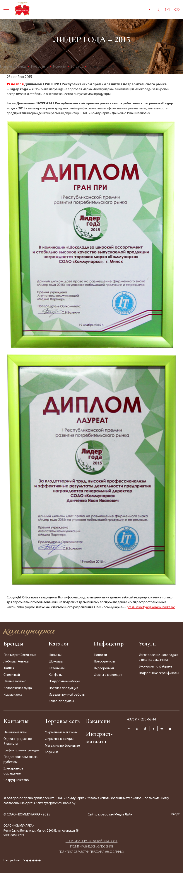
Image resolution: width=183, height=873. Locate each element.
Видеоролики (104, 668)
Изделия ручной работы (67, 694)
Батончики (57, 668)
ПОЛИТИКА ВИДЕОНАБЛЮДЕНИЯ (91, 846)
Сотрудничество (16, 780)
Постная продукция (63, 688)
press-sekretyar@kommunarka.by (151, 607)
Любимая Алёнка (16, 661)
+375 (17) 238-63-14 (141, 719)
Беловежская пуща (17, 688)
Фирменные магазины (61, 732)
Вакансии (98, 721)
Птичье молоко (14, 681)
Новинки (55, 655)
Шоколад (56, 661)
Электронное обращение (13, 771)
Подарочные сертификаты (159, 673)
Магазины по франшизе (62, 745)
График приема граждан (21, 750)
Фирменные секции (59, 739)
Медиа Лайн (123, 814)
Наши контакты (15, 732)
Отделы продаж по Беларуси (17, 741)
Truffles (8, 668)
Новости (100, 655)
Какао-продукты (61, 701)
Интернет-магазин (99, 737)
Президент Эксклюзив (19, 655)
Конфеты (55, 675)
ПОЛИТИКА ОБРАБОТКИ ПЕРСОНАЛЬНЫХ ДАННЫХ (91, 851)
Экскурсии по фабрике (155, 666)
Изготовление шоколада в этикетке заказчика (158, 657)
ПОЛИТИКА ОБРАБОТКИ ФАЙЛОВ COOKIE (92, 840)
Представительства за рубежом (20, 759)
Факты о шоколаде (108, 675)
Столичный (11, 675)
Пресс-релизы (104, 661)
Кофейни (51, 752)
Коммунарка (12, 694)
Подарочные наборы (64, 681)
